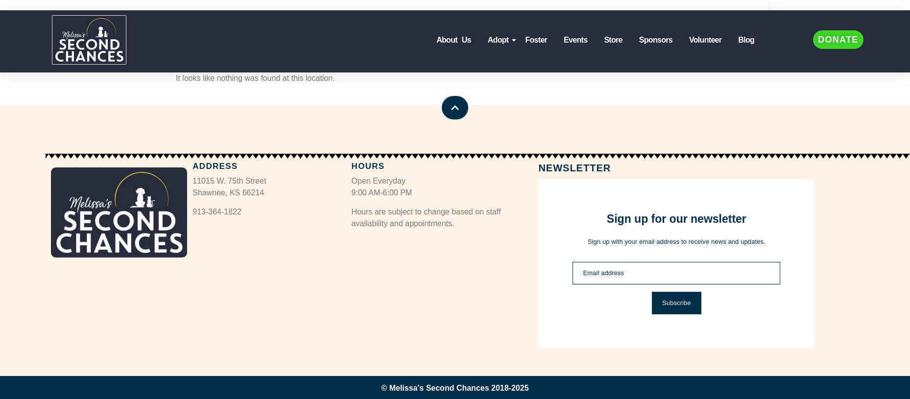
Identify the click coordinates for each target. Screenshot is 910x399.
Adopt (500, 40)
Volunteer (705, 40)
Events (575, 40)
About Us (453, 40)
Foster (536, 40)
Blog (746, 40)
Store (613, 40)
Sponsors (655, 40)
